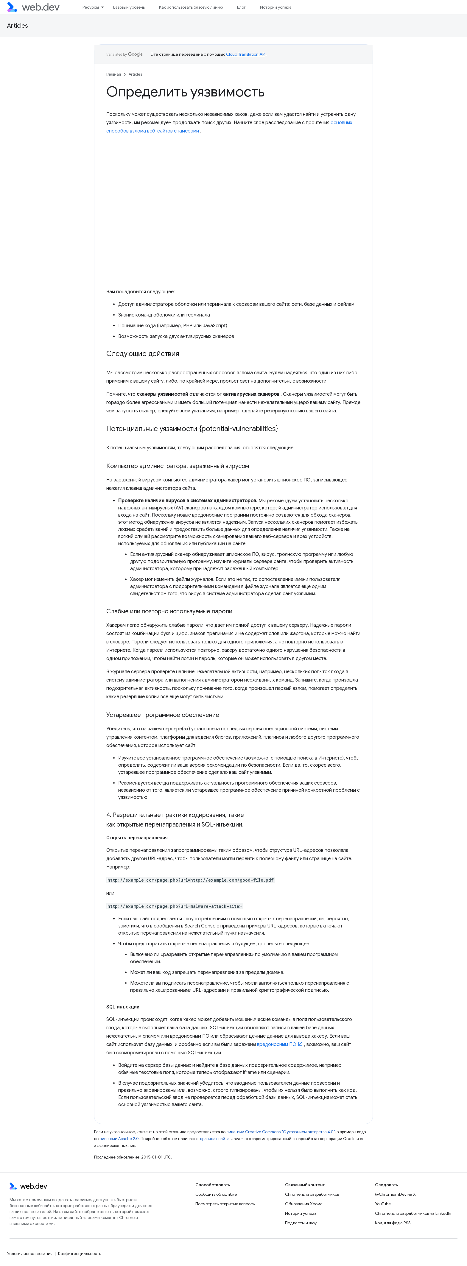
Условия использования (29, 1253)
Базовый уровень (129, 7)
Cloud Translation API (245, 54)
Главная (113, 74)
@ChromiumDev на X (395, 1194)
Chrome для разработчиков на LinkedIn (413, 1213)
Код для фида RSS (393, 1223)
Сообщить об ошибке (216, 1194)
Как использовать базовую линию (191, 7)
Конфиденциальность (79, 1253)
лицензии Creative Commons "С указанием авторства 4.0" (280, 1131)
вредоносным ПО (276, 1044)
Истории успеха (276, 7)
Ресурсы (90, 7)
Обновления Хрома (304, 1203)
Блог (241, 7)
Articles (17, 25)
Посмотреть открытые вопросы (225, 1203)
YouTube (383, 1203)
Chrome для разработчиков (312, 1194)
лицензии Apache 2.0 (119, 1138)
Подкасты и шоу (301, 1223)
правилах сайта (215, 1138)
